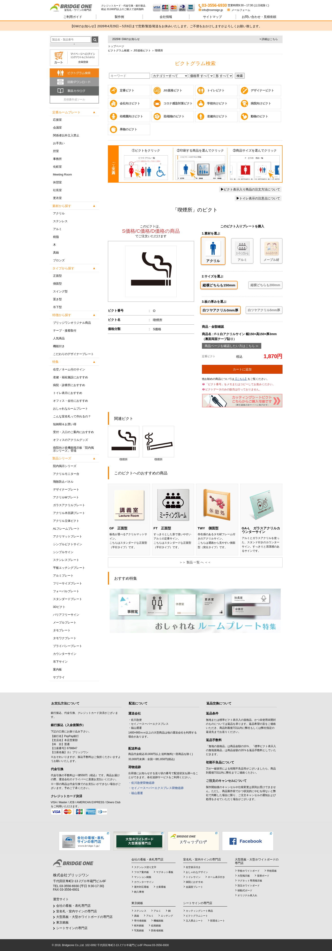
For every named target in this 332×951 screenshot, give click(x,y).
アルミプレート (63, 575)
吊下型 (57, 307)
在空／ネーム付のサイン (69, 369)
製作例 (119, 17)
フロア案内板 (141, 872)
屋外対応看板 (141, 886)
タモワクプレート (64, 638)
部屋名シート (217, 920)
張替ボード (263, 875)
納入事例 (139, 891)
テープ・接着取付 (64, 330)
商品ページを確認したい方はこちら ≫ (232, 346)
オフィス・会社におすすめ (70, 400)
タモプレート (62, 630)
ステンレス (60, 221)
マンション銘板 (142, 877)
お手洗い (59, 143)
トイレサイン (193, 877)
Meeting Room (62, 174)
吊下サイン (60, 661)
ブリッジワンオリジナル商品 (72, 322)
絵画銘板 (156, 925)
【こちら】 (241, 378)
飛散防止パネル (63, 481)
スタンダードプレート (67, 599)
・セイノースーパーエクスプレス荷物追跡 (156, 788)
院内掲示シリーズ (64, 466)
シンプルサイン (63, 552)
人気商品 (59, 338)
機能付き (59, 346)
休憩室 (57, 182)
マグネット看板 (164, 872)
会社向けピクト (130, 103)
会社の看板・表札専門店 (73, 905)
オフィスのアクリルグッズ (70, 440)
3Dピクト (59, 607)
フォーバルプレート (66, 591)
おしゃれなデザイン (197, 872)
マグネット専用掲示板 (250, 880)
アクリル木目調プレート (69, 513)
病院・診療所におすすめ (69, 385)
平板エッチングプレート (69, 567)
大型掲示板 (244, 875)
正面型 (57, 275)
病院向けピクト (261, 103)
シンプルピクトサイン (67, 544)
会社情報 (166, 17)
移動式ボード (245, 890)
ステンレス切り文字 (145, 867)
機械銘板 (158, 920)
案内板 (57, 669)
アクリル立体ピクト (66, 520)
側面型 (57, 283)
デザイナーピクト (262, 90)
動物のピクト (259, 116)
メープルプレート (64, 622)
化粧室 (57, 166)
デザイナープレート (66, 489)
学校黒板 (272, 870)
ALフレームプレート (66, 528)
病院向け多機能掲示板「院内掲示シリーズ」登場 (73, 449)
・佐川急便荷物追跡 (141, 782)
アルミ (57, 229)
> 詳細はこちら (268, 39)
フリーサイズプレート (67, 583)
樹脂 (56, 237)
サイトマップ (212, 17)
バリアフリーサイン (66, 614)
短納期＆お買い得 (64, 424)
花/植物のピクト (174, 116)
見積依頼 (259, 17)
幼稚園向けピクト (131, 116)
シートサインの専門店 (72, 928)
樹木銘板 (139, 925)
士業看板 (161, 886)
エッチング (167, 915)
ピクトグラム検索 (118, 50)
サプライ (59, 677)
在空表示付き (193, 867)
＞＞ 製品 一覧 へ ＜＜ (195, 562)
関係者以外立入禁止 (66, 135)
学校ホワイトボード (249, 870)
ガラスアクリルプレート (69, 505)
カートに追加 (242, 369)
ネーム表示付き (216, 877)
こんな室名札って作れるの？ (72, 416)
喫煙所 (123, 443)
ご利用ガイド (72, 17)
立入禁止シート (194, 920)
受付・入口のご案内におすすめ (73, 432)
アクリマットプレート (67, 536)
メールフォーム (238, 10)
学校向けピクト (217, 103)
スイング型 (60, 291)
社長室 (57, 190)
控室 (56, 151)
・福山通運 (135, 793)
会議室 (57, 127)
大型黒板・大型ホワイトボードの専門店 (84, 917)
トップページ (116, 46)
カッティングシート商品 (199, 910)
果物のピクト (128, 129)
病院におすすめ (194, 882)
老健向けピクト (217, 116)
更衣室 (57, 198)
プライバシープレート (67, 646)
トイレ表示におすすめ (67, 393)
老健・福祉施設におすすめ (70, 377)
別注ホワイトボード (249, 885)
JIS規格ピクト (142, 50)
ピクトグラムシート (197, 915)
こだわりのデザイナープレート (73, 354)
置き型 (57, 299)
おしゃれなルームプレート (70, 408)
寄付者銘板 (140, 920)
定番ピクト (127, 90)
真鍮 (56, 252)
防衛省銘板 (157, 930)
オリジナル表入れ (247, 895)
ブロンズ (59, 260)
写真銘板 (139, 930)
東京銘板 (62, 922)
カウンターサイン (64, 653)
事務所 (57, 159)
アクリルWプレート (66, 497)
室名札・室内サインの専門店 (76, 911)
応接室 (57, 119)
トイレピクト (216, 90)
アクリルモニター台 (66, 474)
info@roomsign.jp (211, 10)
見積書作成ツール (74, 99)
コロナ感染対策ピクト (178, 103)
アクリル (59, 213)
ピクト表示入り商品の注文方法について (250, 189)
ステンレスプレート (66, 560)
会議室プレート (194, 886)
